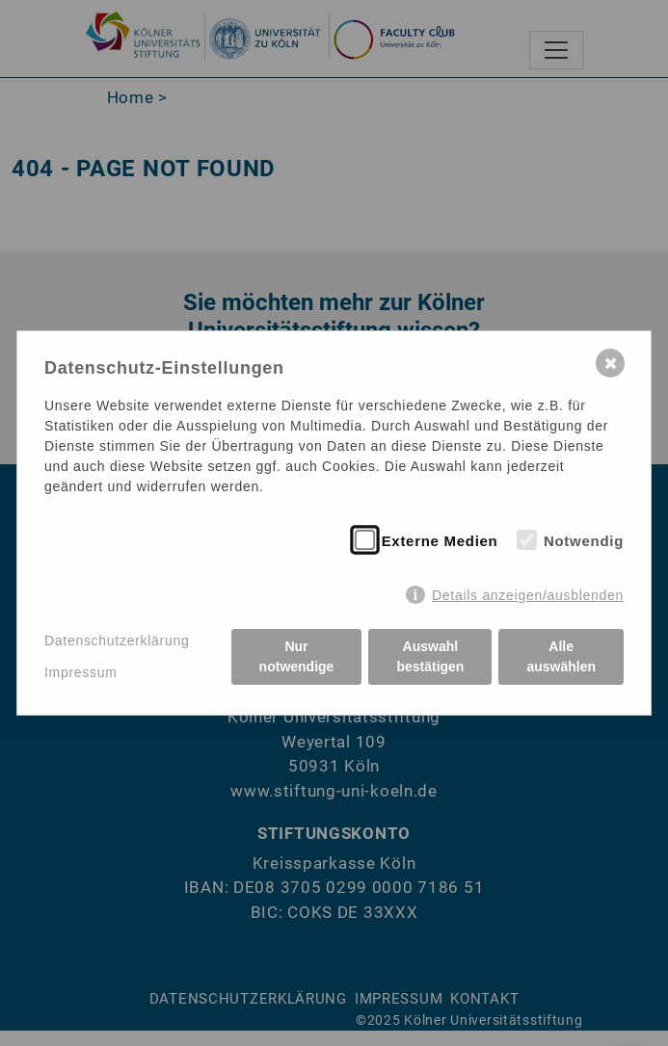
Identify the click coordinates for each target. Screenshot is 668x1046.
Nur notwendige (296, 656)
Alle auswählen (561, 656)
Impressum (81, 672)
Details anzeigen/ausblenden (528, 595)
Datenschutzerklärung (116, 640)
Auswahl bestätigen (430, 656)
